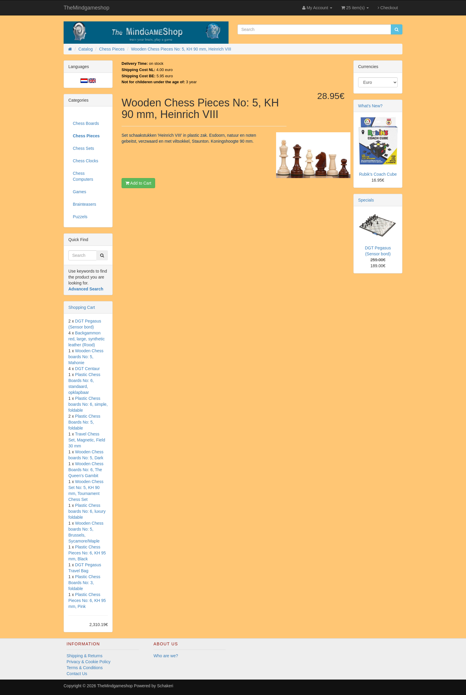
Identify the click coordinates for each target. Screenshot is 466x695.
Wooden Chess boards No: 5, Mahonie (85, 356)
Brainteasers (84, 204)
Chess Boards (86, 123)
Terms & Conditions (85, 667)
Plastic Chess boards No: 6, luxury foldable (87, 511)
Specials (366, 200)
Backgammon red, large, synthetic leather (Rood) (86, 339)
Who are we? (166, 655)
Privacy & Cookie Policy (89, 661)
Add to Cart (138, 183)
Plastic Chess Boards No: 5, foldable (84, 422)
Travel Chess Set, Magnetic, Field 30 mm (86, 440)
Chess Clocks (85, 160)
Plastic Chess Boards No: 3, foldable (84, 582)
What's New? (370, 105)
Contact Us (77, 673)
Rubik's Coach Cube (378, 174)
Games (79, 191)
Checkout (388, 7)
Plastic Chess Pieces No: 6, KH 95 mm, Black (87, 553)
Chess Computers (83, 176)
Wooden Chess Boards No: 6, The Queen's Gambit (85, 469)
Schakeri (165, 685)
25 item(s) (355, 7)
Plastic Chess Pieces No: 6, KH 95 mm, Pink (87, 600)
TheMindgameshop (86, 8)
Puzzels (80, 216)
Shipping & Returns (85, 655)
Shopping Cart (81, 307)
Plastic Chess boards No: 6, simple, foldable (88, 404)
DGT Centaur (87, 368)
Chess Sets (83, 148)
